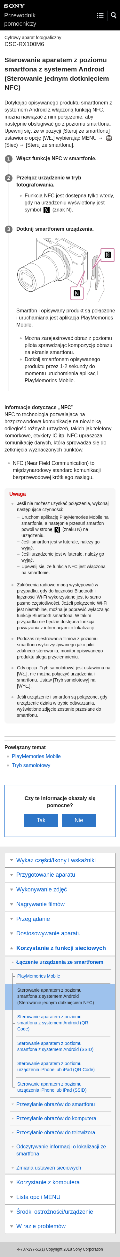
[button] (113, 15)
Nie (79, 820)
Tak (41, 820)
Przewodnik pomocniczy (20, 19)
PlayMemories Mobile (36, 756)
